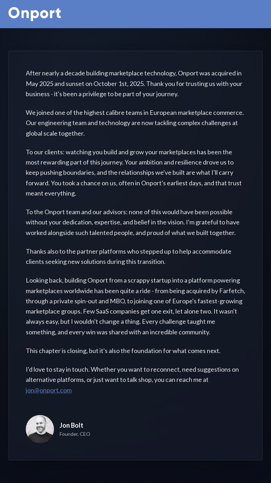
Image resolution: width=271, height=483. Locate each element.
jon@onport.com (49, 390)
